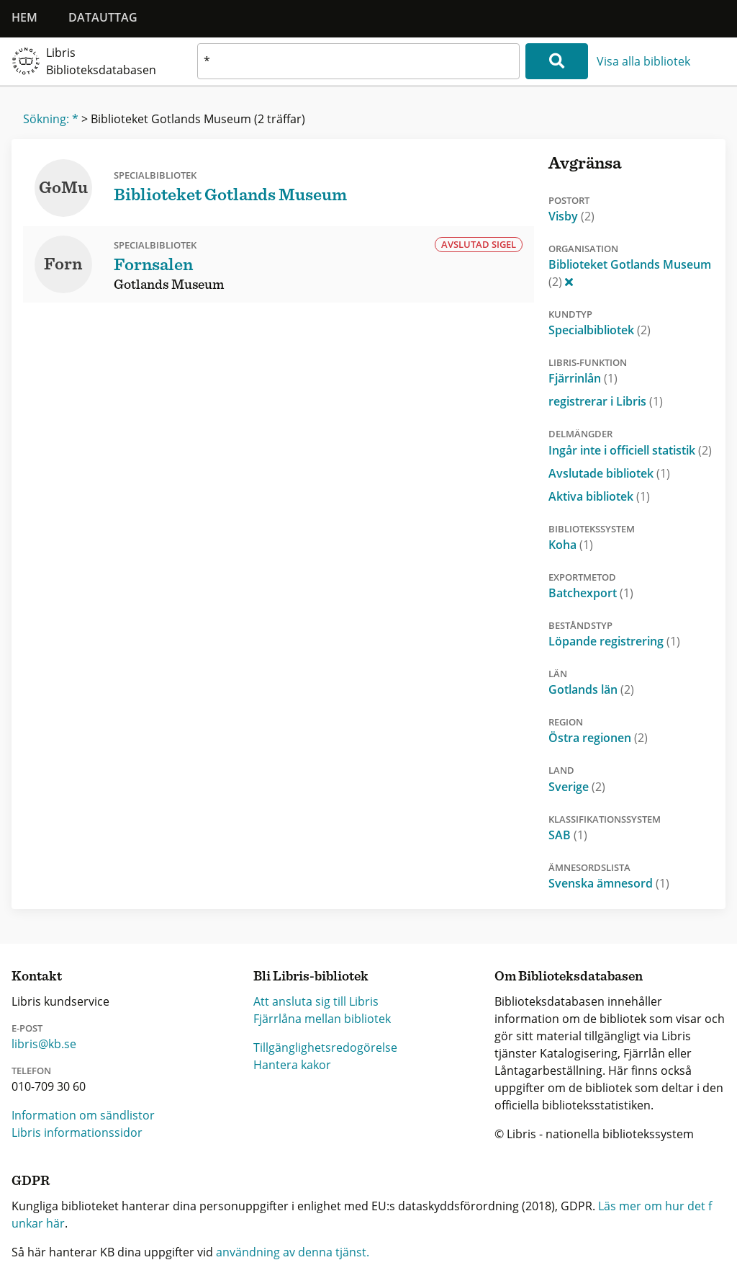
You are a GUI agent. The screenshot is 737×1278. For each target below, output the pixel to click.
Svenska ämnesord (608, 883)
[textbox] (358, 61)
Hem (24, 17)
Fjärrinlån (583, 378)
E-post (27, 1028)
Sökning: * (50, 119)
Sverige (576, 787)
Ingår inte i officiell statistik (630, 450)
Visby (571, 216)
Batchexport (590, 593)
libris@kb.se (44, 1044)
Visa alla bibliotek (643, 61)
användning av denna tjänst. (292, 1252)
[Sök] (556, 61)
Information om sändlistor (83, 1115)
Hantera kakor (292, 1065)
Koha (570, 545)
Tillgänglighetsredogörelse (325, 1047)
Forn (63, 264)
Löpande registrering (614, 641)
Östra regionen (598, 738)
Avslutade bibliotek (609, 473)
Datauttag (102, 17)
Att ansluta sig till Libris (316, 1001)
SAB (567, 835)
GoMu (63, 188)
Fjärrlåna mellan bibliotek (322, 1019)
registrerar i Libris (605, 401)
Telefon (31, 1070)
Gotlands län (591, 689)
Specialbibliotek (599, 330)
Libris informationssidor (77, 1132)
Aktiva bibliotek (599, 496)
